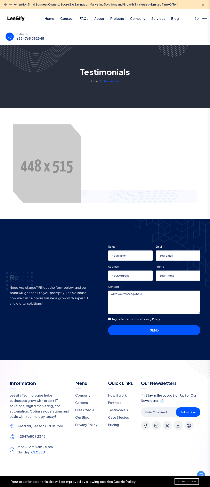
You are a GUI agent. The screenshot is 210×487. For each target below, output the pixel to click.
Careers (81, 402)
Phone (160, 266)
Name (112, 246)
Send (154, 330)
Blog (175, 18)
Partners (114, 402)
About (99, 18)
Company (137, 18)
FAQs (84, 18)
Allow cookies (186, 481)
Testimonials (118, 410)
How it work (117, 395)
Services (158, 18)
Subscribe (188, 412)
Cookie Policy (124, 481)
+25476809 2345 (32, 436)
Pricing (113, 425)
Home (49, 18)
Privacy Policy (86, 425)
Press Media (84, 410)
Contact (67, 18)
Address (113, 266)
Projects (117, 18)
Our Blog (82, 417)
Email (159, 246)
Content (113, 286)
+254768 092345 (30, 38)
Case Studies (118, 417)
